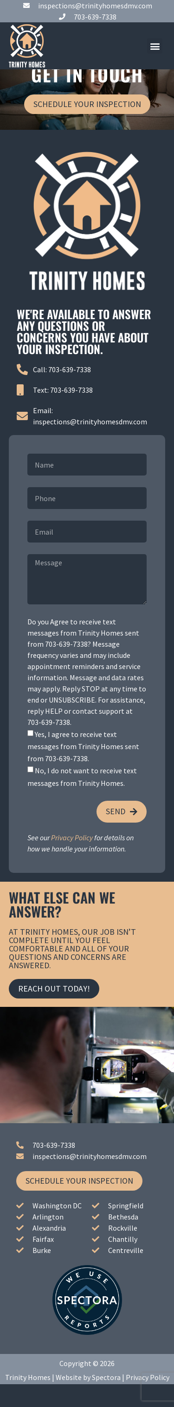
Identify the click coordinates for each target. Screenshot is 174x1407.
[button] (154, 46)
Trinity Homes (28, 1400)
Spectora (106, 1400)
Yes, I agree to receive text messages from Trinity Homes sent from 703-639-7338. (83, 769)
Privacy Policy (72, 859)
